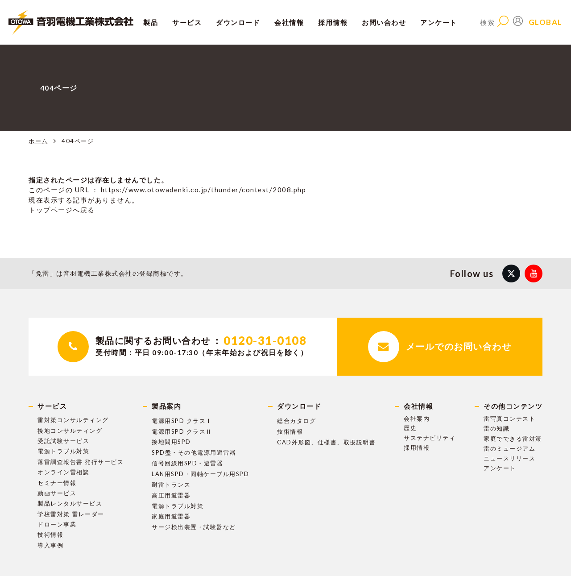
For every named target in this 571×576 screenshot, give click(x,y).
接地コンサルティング (69, 430)
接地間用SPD (171, 441)
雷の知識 (496, 428)
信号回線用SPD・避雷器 (187, 463)
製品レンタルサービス (69, 503)
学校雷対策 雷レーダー (70, 514)
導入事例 (50, 545)
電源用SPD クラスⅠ (182, 420)
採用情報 (417, 447)
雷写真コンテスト (509, 418)
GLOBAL (546, 22)
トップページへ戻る (62, 210)
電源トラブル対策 (63, 451)
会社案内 (417, 418)
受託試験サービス (63, 440)
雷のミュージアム (509, 448)
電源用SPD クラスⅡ (182, 431)
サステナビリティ (429, 437)
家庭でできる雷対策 (513, 438)
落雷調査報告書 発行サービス (80, 461)
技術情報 (50, 534)
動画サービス (56, 493)
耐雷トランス (171, 484)
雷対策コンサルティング (73, 419)
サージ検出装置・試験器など (194, 526)
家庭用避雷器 (171, 516)
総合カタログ (296, 420)
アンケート (438, 22)
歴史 (410, 427)
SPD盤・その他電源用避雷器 (194, 452)
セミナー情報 (56, 482)
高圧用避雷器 (171, 495)
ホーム (38, 141)
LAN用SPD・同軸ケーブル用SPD (200, 473)
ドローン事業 (56, 524)
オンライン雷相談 (63, 472)
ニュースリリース (509, 458)
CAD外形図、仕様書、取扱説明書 (326, 442)
